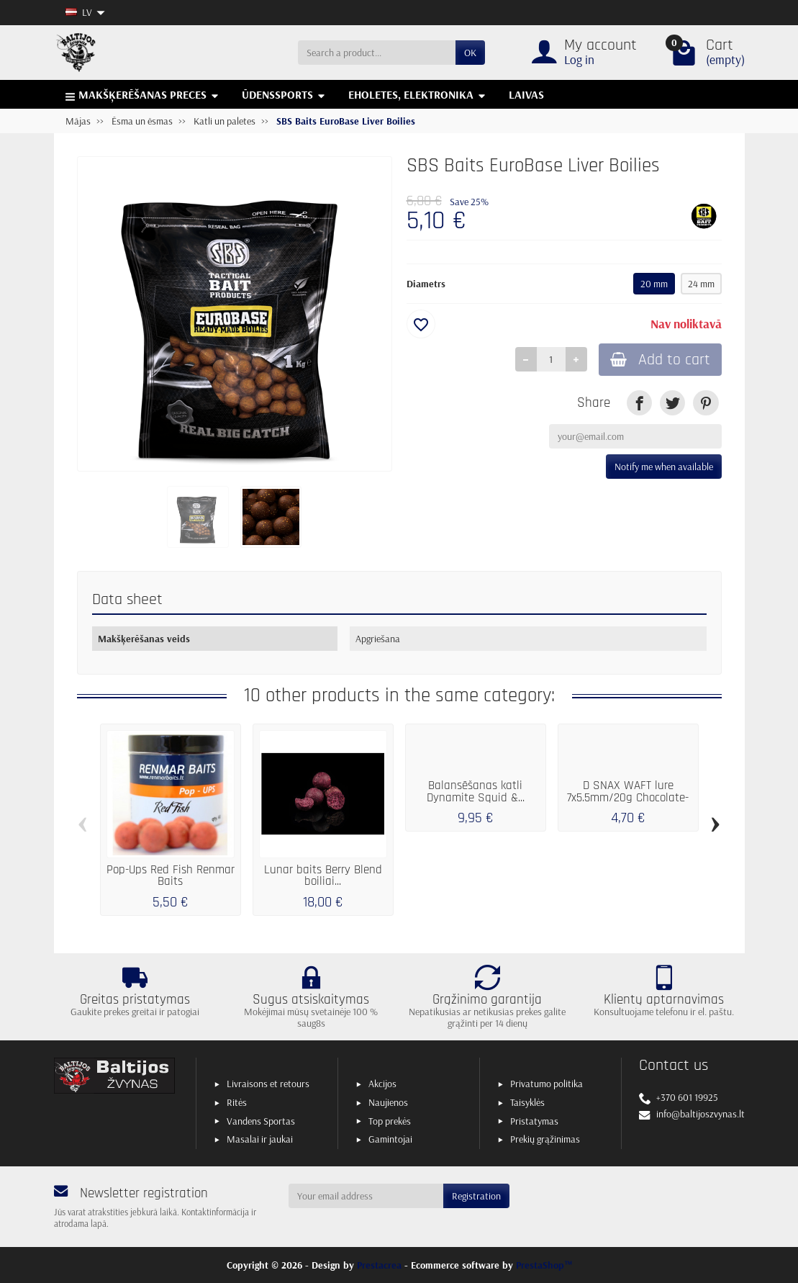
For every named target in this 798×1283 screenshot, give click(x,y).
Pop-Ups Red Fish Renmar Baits (170, 876)
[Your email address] (366, 1196)
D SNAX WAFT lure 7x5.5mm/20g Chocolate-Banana (628, 797)
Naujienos (388, 1102)
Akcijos (382, 1083)
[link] (639, 402)
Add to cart (660, 359)
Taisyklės (527, 1102)
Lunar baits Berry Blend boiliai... (323, 876)
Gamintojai (390, 1139)
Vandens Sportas (261, 1121)
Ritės (237, 1102)
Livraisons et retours (268, 1083)
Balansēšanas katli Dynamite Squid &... (476, 792)
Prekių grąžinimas (545, 1139)
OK (470, 52)
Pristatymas (534, 1121)
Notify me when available (664, 466)
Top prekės (389, 1121)
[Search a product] (376, 52)
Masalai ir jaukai (260, 1139)
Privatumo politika (546, 1083)
